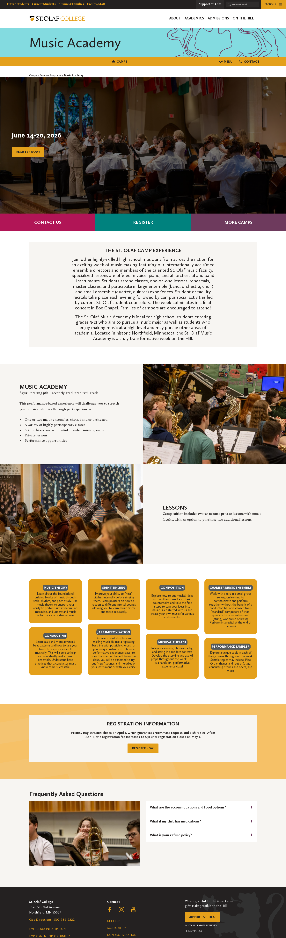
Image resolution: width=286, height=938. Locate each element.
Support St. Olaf (204, 920)
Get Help (113, 923)
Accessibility (116, 930)
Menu (143, 61)
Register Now (143, 749)
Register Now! (30, 151)
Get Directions (40, 921)
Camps (63, 61)
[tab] (201, 809)
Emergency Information (47, 931)
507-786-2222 (64, 921)
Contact (222, 61)
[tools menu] (273, 4)
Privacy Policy (193, 935)
